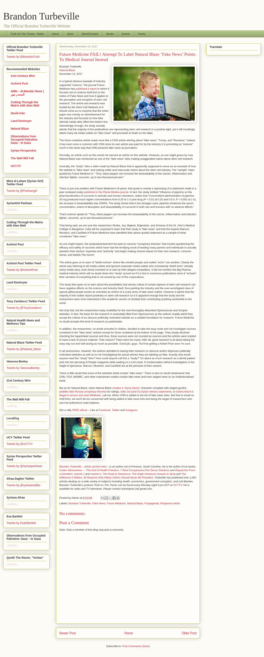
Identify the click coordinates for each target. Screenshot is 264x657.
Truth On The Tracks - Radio (27, 33)
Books (110, 33)
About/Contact (89, 33)
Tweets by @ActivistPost (22, 269)
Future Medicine (116, 503)
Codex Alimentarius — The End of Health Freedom (89, 470)
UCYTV (177, 485)
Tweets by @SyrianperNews (24, 466)
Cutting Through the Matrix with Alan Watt (25, 104)
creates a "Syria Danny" (125, 387)
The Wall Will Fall (22, 158)
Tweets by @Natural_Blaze (23, 349)
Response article (170, 503)
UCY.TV (16, 166)
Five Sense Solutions (157, 470)
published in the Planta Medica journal (106, 192)
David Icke (18, 113)
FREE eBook (79, 410)
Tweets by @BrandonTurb (22, 56)
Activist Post (19, 83)
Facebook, (105, 410)
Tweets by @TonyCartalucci (24, 307)
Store (70, 33)
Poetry (142, 33)
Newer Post (67, 633)
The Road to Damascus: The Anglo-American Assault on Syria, (139, 473)
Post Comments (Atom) (136, 646)
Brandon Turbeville (41, 16)
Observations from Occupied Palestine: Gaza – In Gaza (24, 139)
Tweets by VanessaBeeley (23, 368)
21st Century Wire (23, 75)
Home (55, 33)
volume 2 (95, 473)
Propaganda (151, 503)
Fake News (98, 503)
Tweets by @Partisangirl (21, 190)
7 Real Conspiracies (132, 470)
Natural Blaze (67, 70)
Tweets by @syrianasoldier (23, 485)
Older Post (189, 633)
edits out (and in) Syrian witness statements (145, 391)
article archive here (95, 466)
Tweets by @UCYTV (19, 444)
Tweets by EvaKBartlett (21, 523)
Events (126, 33)
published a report (86, 88)
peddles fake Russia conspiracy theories (83, 391)
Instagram (131, 410)
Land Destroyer (21, 121)
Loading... (12, 209)
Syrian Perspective (23, 150)
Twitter (116, 410)
